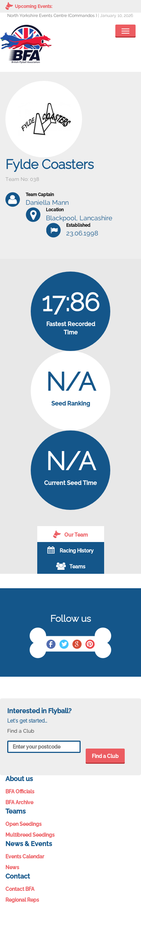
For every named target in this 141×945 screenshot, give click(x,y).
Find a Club (105, 756)
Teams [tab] (70, 566)
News (12, 867)
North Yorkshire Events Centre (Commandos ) (52, 15)
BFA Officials (19, 791)
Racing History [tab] (70, 550)
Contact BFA (19, 889)
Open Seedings (23, 824)
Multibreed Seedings (30, 835)
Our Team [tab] (70, 534)
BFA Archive (19, 802)
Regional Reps (22, 900)
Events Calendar (24, 856)
